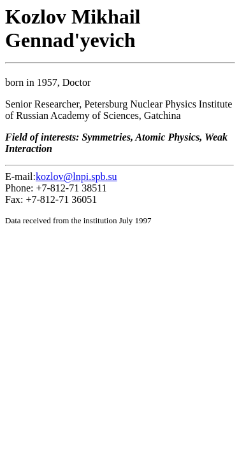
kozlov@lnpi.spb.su (76, 176)
